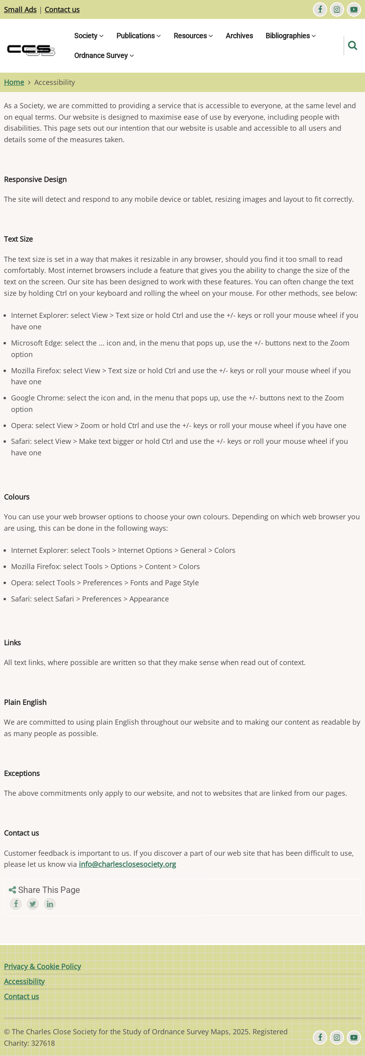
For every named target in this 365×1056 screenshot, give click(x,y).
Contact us (62, 9)
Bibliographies (291, 36)
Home (14, 82)
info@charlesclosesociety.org (127, 864)
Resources (193, 36)
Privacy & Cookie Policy (42, 966)
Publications (138, 36)
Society (89, 36)
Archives (239, 36)
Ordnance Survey (104, 55)
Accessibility (24, 981)
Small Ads (20, 9)
